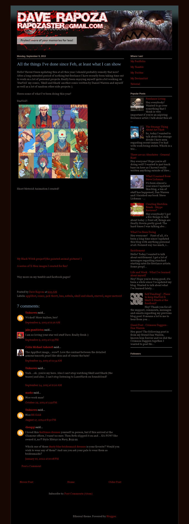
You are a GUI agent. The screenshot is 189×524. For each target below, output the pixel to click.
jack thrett (52, 296)
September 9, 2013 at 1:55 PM (42, 340)
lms (61, 296)
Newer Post (26, 482)
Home (71, 482)
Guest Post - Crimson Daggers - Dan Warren (149, 327)
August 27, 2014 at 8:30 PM (40, 420)
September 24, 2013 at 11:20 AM (43, 385)
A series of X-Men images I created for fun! (42, 266)
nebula (69, 296)
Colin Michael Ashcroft (39, 347)
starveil (98, 296)
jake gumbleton (34, 330)
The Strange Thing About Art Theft (157, 128)
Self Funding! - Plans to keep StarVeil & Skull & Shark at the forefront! (157, 299)
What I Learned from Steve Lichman (158, 178)
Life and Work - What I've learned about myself (150, 274)
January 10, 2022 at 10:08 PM (42, 459)
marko (29, 393)
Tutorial (135, 84)
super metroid (113, 296)
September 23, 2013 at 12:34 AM (43, 361)
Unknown (31, 313)
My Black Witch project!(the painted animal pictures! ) (49, 259)
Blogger (111, 516)
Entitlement (137, 251)
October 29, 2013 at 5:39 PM (41, 402)
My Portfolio (137, 61)
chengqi (30, 427)
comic (40, 296)
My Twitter (136, 73)
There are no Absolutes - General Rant (150, 156)
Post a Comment (31, 466)
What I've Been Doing (143, 232)
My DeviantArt (139, 78)
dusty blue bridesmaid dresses (67, 447)
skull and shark (83, 296)
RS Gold (36, 415)
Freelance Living (156, 99)
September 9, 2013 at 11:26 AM (42, 322)
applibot (31, 296)
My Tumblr (137, 67)
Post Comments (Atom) (78, 494)
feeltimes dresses (49, 432)
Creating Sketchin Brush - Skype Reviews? (156, 207)
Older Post (115, 482)
